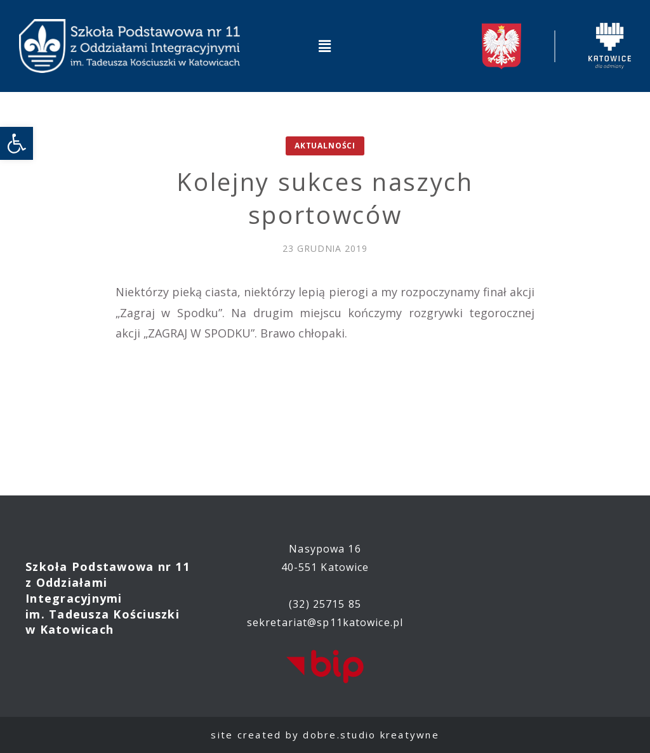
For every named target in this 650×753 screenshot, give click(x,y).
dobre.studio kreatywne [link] (371, 734)
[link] (16, 143)
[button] (325, 46)
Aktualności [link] (325, 145)
